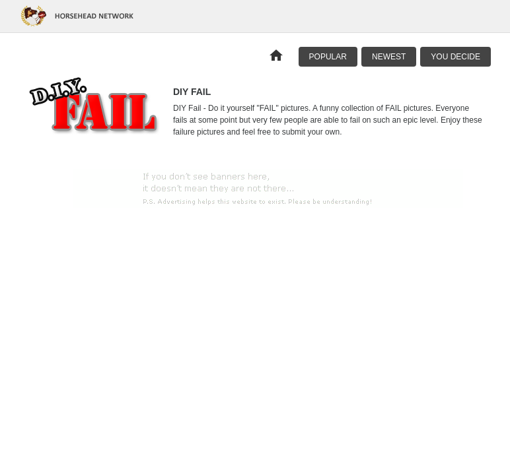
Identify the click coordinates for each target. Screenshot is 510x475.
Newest (389, 56)
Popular (328, 56)
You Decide (455, 56)
